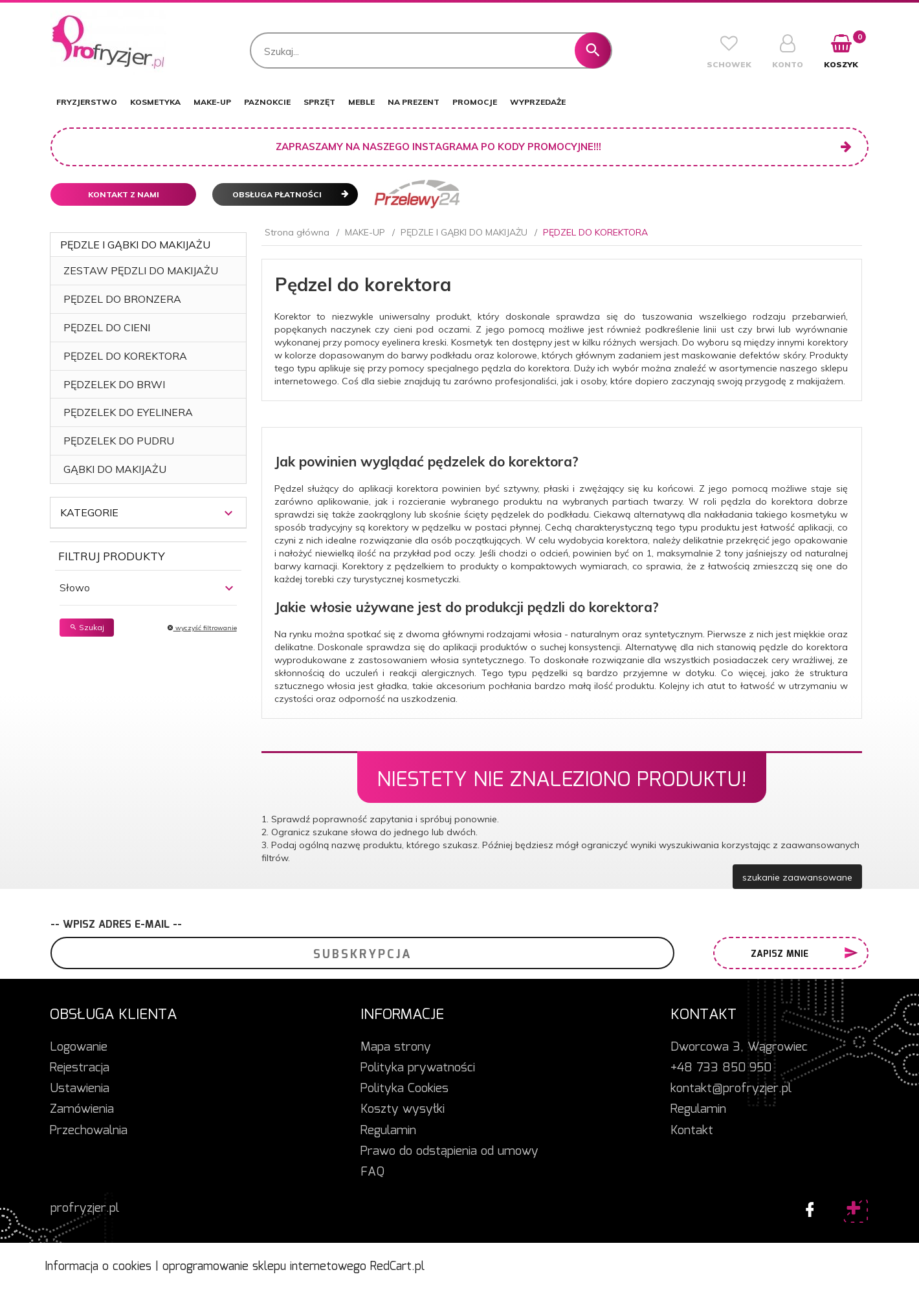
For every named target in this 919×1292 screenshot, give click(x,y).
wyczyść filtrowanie (202, 628)
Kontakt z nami (123, 194)
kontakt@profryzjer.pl (731, 1089)
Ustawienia (79, 1089)
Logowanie (78, 1047)
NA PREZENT (413, 102)
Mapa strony (395, 1047)
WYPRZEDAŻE (538, 102)
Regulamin (388, 1131)
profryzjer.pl (84, 1208)
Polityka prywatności (417, 1068)
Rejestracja (79, 1068)
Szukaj (86, 627)
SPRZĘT (319, 102)
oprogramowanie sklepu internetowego (264, 1267)
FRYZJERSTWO (86, 102)
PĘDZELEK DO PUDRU (118, 440)
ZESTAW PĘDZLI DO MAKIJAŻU (140, 270)
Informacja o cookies (98, 1267)
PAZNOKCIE (267, 102)
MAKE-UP (212, 102)
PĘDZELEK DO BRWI (114, 384)
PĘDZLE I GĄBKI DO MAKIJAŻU (135, 244)
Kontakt (691, 1131)
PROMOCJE (474, 102)
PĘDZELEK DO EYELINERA (128, 412)
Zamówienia (82, 1109)
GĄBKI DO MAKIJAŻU (114, 469)
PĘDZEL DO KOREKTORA (125, 355)
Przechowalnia (88, 1131)
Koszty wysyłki (402, 1109)
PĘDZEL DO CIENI (106, 327)
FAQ (372, 1172)
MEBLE (361, 102)
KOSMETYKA (155, 102)
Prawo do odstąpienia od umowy (449, 1151)
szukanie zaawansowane (797, 877)
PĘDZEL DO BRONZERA (122, 298)
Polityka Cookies (404, 1089)
